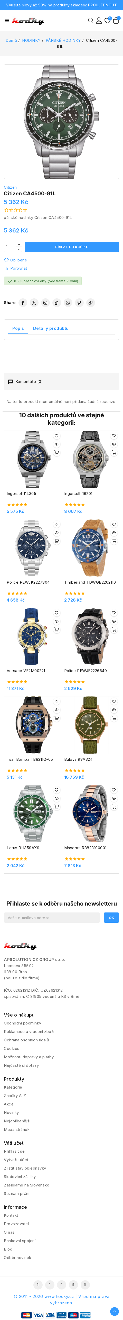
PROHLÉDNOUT (102, 5)
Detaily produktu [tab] (51, 328)
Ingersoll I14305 (21, 493)
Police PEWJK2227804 (28, 582)
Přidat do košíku (72, 247)
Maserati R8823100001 (85, 847)
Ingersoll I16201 (78, 493)
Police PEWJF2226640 (85, 670)
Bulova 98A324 (78, 759)
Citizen (10, 187)
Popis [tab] (18, 328)
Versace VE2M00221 (26, 670)
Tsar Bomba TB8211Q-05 (30, 759)
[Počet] (10, 247)
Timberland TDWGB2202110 (90, 582)
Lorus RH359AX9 (23, 847)
